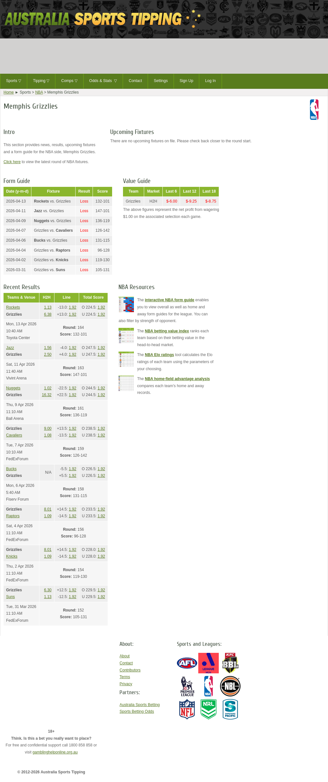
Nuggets (13, 388)
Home (9, 92)
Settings (161, 81)
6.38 (47, 314)
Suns (10, 597)
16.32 (47, 395)
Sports (13, 81)
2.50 (47, 354)
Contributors (129, 670)
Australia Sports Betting (139, 705)
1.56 (47, 347)
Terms (124, 677)
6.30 (47, 590)
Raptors (13, 516)
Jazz (10, 347)
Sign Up (186, 81)
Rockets (13, 307)
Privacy (125, 684)
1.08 (47, 435)
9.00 (47, 428)
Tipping (41, 81)
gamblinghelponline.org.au (55, 752)
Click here (12, 162)
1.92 (72, 307)
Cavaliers (14, 435)
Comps (69, 81)
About (124, 656)
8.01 (47, 509)
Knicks (11, 556)
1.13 (47, 307)
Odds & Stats (103, 81)
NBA (39, 92)
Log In (210, 81)
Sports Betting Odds (136, 711)
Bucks (11, 469)
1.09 (47, 516)
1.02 (47, 388)
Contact (135, 81)
